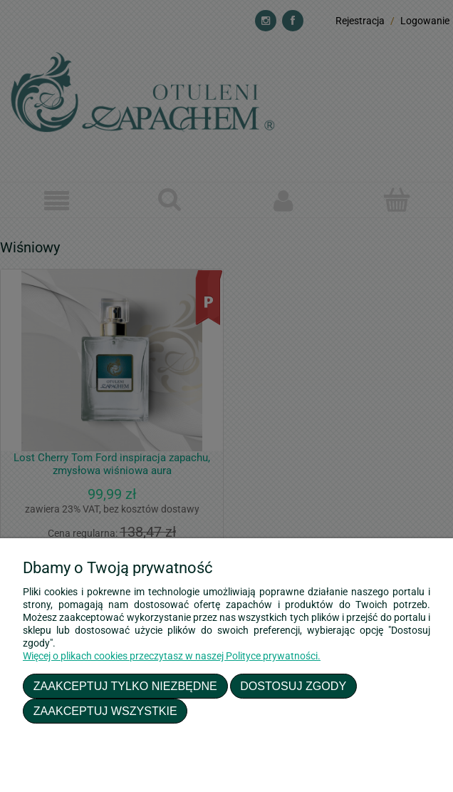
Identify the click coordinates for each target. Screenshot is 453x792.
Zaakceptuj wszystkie (105, 710)
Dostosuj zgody (293, 685)
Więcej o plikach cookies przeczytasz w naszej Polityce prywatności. (172, 656)
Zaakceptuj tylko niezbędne (125, 685)
